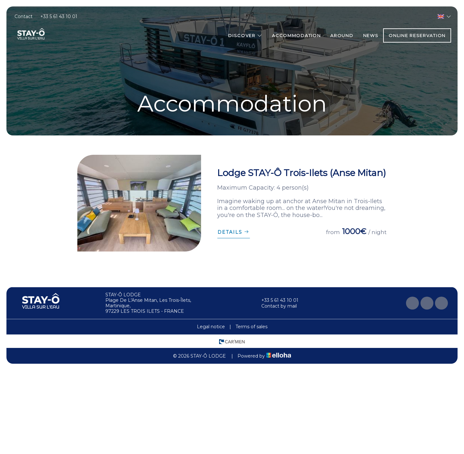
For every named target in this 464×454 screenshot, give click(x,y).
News (371, 35)
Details (234, 232)
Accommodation (296, 35)
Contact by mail (275, 306)
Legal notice (211, 327)
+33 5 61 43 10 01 (276, 300)
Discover (245, 35)
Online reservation (417, 35)
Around (341, 35)
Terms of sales (251, 327)
